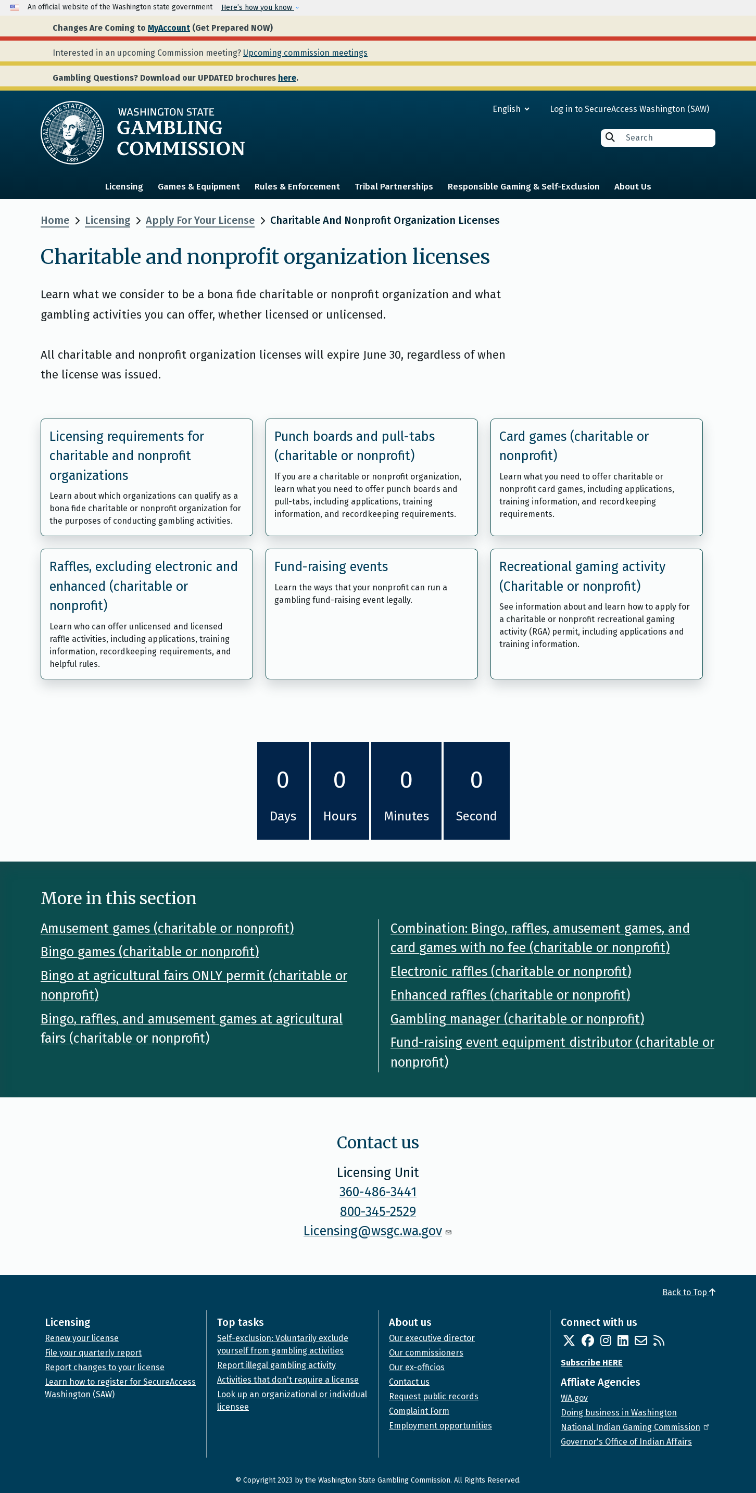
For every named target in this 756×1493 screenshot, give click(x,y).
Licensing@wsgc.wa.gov (378, 1231)
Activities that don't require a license (288, 1380)
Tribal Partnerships (394, 186)
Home (55, 220)
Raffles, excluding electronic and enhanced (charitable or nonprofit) (143, 586)
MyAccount (169, 28)
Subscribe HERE (592, 1363)
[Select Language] (473, 109)
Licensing (124, 186)
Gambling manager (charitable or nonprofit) (517, 1019)
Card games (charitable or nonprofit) (574, 446)
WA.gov (574, 1398)
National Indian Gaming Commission (636, 1427)
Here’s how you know (257, 7)
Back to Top (688, 1292)
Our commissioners (426, 1353)
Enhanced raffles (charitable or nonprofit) (510, 995)
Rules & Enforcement (297, 186)
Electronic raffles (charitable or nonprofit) (510, 972)
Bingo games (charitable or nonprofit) (150, 952)
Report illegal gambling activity (276, 1365)
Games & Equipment (199, 186)
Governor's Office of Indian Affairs (626, 1442)
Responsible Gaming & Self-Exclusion (524, 186)
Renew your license (82, 1338)
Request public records (433, 1396)
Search (610, 137)
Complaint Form (419, 1411)
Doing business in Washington (619, 1413)
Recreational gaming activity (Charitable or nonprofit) (582, 576)
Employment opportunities (440, 1426)
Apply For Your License (200, 220)
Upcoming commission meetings (305, 53)
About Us (632, 186)
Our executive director (432, 1338)
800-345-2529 (378, 1212)
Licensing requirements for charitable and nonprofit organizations (126, 456)
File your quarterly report (93, 1353)
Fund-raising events (331, 567)
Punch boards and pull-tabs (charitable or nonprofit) (354, 446)
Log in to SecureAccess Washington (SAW (628, 109)
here (287, 78)
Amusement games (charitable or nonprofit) (167, 929)
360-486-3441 (378, 1192)
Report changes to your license (105, 1367)
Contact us (409, 1382)
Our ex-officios (417, 1367)
